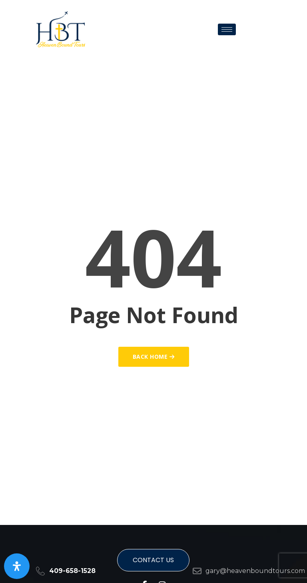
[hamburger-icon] (227, 29)
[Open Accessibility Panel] (17, 566)
